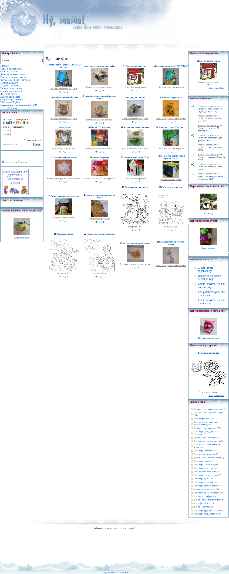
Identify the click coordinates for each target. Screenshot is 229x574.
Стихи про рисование (203, 482)
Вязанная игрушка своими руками (171, 118)
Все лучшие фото (216, 88)
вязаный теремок (100, 157)
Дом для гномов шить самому (65, 196)
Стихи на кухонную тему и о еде (208, 412)
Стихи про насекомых (204, 464)
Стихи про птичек (202, 461)
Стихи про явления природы (207, 486)
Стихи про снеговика (207, 128)
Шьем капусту (208, 248)
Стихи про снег (204, 147)
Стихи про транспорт (203, 468)
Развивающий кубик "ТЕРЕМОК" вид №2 (64, 66)
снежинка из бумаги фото (65, 157)
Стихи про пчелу (205, 166)
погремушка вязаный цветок (136, 243)
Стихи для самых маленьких (207, 493)
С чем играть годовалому (205, 269)
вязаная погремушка (172, 97)
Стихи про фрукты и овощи (206, 510)
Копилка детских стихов (209, 106)
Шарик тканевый (21, 238)
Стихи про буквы (202, 478)
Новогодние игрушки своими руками (63, 178)
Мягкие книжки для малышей (135, 148)
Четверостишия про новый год (211, 176)
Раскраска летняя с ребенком (101, 234)
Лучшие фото (87, 16)
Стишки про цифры (203, 496)
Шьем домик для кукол (136, 66)
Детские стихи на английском (207, 500)
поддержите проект (125, 528)
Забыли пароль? (10, 144)
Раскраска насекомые (208, 353)
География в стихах (202, 503)
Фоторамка (64, 127)
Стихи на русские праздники (207, 441)
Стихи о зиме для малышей (210, 118)
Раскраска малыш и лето (136, 187)
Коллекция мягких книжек (136, 127)
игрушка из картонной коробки (100, 66)
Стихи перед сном (202, 418)
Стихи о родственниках (204, 454)
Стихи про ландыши (207, 157)
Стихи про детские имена (205, 475)
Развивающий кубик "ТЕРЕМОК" (171, 66)
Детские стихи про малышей (207, 457)
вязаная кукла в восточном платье (172, 243)
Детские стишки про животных (208, 409)
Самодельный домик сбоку (136, 157)
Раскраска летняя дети (172, 187)
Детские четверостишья (204, 489)
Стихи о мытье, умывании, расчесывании (206, 423)
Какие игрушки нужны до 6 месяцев (211, 285)
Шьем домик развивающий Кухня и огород (172, 157)
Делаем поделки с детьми (63, 148)
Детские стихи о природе (205, 428)
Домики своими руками (135, 87)
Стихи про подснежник (208, 138)
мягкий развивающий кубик (64, 97)
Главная (45, 16)
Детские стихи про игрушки (206, 437)
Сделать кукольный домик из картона (101, 196)
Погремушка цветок (136, 97)
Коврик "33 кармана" (100, 127)
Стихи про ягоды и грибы (205, 514)
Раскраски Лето (135, 226)
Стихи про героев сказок (205, 450)
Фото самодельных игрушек (65, 16)
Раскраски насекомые (208, 392)
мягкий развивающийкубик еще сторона (100, 97)
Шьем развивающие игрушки (63, 88)
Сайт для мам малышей (111, 572)
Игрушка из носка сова (208, 338)
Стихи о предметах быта (205, 471)
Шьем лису (208, 213)
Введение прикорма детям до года (209, 277)
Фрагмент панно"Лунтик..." (172, 127)
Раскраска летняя (64, 234)
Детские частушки (202, 507)
